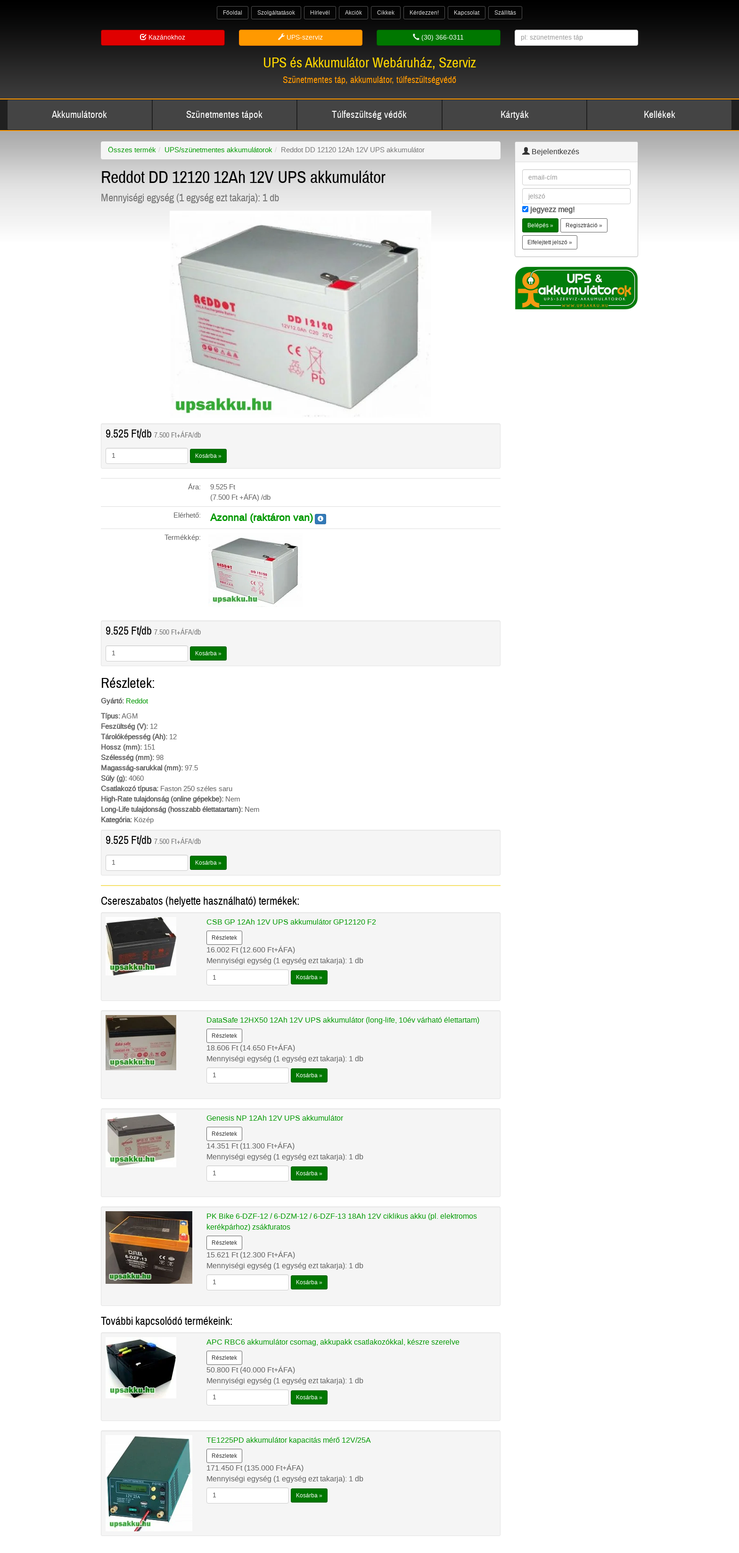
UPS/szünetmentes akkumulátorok (218, 150)
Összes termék (132, 150)
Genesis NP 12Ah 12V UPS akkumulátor (274, 1118)
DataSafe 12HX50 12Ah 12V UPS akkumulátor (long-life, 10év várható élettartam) (342, 1020)
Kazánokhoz (162, 37)
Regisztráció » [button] (584, 225)
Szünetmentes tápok (224, 114)
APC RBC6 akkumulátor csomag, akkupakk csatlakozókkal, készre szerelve (333, 1342)
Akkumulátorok (79, 114)
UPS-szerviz (300, 37)
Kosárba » (208, 456)
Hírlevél (320, 13)
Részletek (224, 938)
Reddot (137, 701)
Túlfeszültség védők (369, 114)
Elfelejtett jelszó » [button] (549, 242)
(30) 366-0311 (438, 37)
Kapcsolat (466, 13)
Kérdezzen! (424, 13)
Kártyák (515, 114)
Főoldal (232, 13)
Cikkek (385, 13)
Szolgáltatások (276, 13)
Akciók (353, 13)
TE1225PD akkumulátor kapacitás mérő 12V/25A (288, 1440)
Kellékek (659, 114)
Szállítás (505, 13)
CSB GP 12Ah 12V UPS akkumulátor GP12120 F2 (291, 922)
